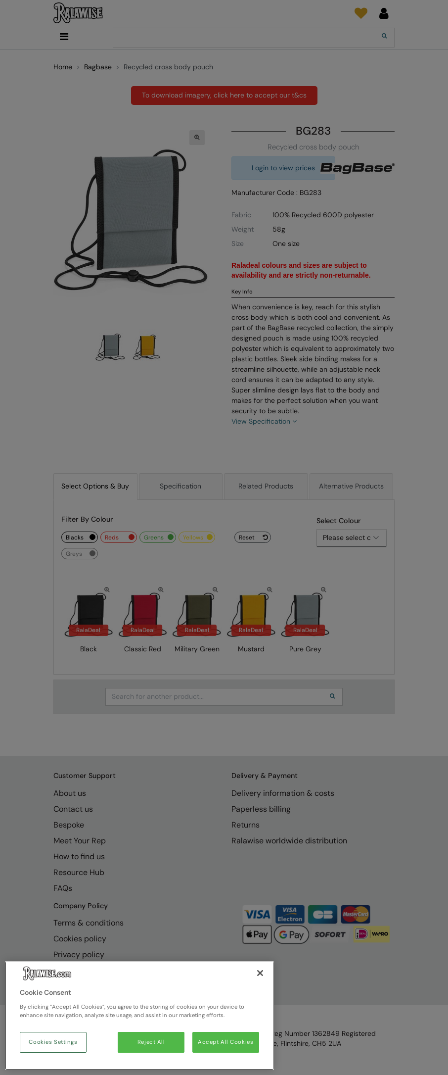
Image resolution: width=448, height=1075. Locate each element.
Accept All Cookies (225, 1042)
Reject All (151, 1042)
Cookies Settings (53, 1042)
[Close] (260, 973)
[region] (139, 1015)
